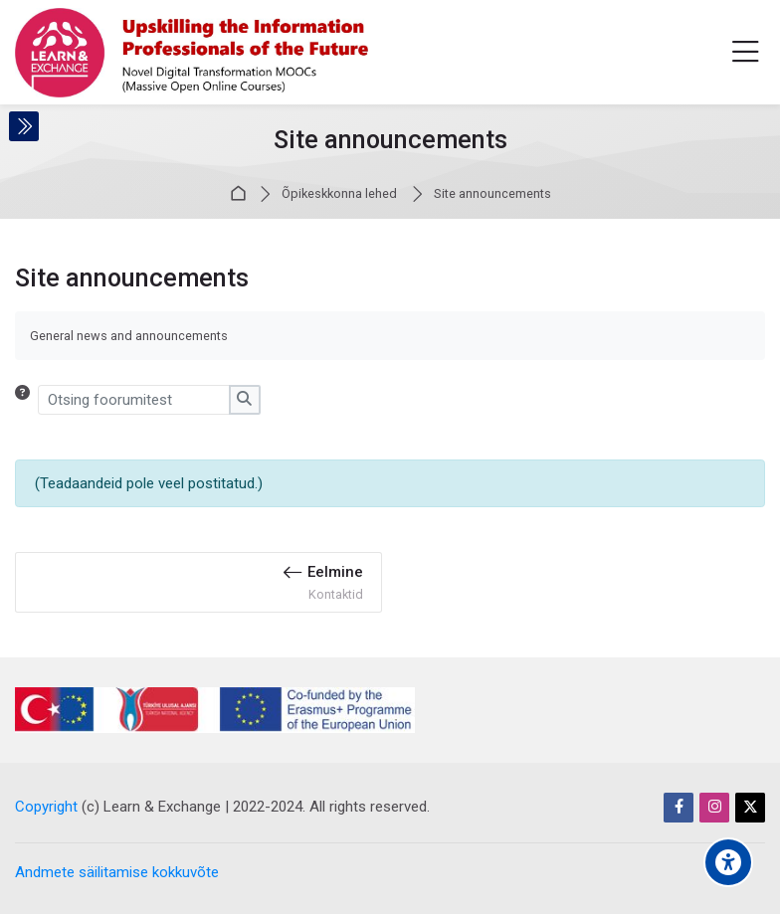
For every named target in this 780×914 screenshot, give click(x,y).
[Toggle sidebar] (24, 126)
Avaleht (241, 194)
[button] (26, 400)
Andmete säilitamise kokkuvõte (117, 872)
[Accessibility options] (728, 862)
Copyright (46, 807)
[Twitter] (750, 808)
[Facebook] (678, 808)
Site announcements (492, 194)
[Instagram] (714, 808)
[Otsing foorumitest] (134, 400)
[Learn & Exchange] (191, 52)
